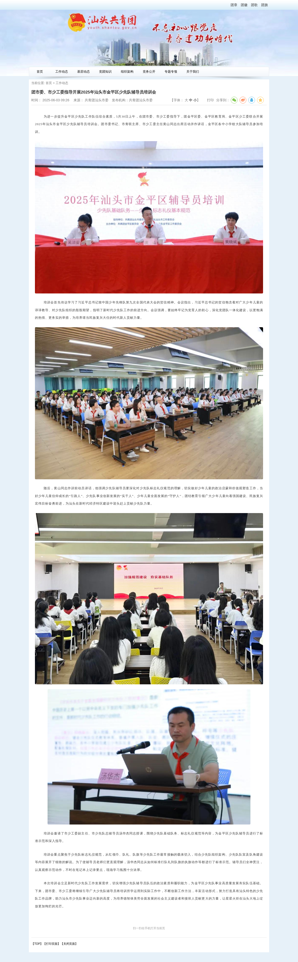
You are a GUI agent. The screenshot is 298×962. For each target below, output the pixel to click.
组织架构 (127, 71)
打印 (210, 100)
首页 (40, 71)
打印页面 (52, 943)
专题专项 (171, 71)
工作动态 (61, 71)
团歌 (254, 5)
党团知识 (105, 71)
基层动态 (83, 71)
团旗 (264, 5)
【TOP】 (37, 943)
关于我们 (192, 71)
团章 (234, 5)
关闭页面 (69, 943)
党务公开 (149, 71)
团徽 (244, 5)
